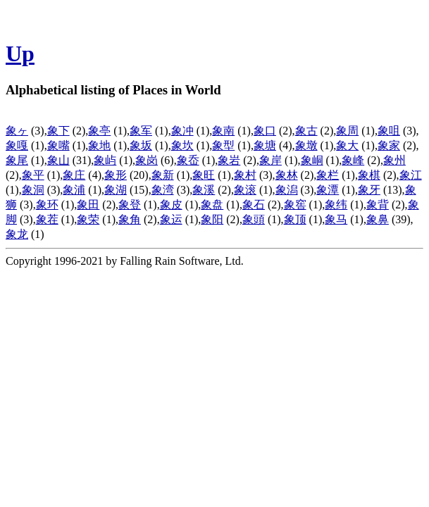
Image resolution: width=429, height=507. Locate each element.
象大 (347, 145)
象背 (377, 205)
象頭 (253, 219)
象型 (223, 145)
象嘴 (58, 145)
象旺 (203, 175)
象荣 (88, 219)
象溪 (203, 190)
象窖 (295, 205)
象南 (223, 131)
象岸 (270, 160)
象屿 (105, 160)
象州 (394, 160)
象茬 (47, 219)
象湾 (162, 190)
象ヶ (17, 131)
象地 (99, 145)
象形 (115, 175)
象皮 (171, 205)
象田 (88, 205)
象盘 (212, 205)
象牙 (369, 190)
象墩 (306, 145)
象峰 (353, 160)
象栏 (327, 175)
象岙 (188, 160)
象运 (171, 219)
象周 (347, 131)
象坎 (182, 145)
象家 (389, 145)
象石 (253, 205)
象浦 (74, 190)
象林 (286, 175)
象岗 (146, 160)
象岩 (229, 160)
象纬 (336, 205)
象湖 (115, 190)
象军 (141, 131)
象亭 (99, 131)
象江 (410, 175)
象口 (265, 131)
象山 (58, 160)
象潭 (327, 190)
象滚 (245, 190)
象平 (33, 175)
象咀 (389, 131)
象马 (336, 219)
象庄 (74, 175)
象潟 (286, 190)
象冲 (182, 131)
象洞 (33, 190)
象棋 (369, 175)
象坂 (141, 145)
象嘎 (17, 145)
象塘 (265, 145)
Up (20, 53)
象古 (306, 131)
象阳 (212, 219)
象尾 (17, 160)
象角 (129, 219)
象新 (162, 175)
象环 (47, 205)
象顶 (295, 219)
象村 (245, 175)
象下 (58, 131)
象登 (129, 205)
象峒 (312, 160)
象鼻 (377, 219)
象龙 (17, 234)
